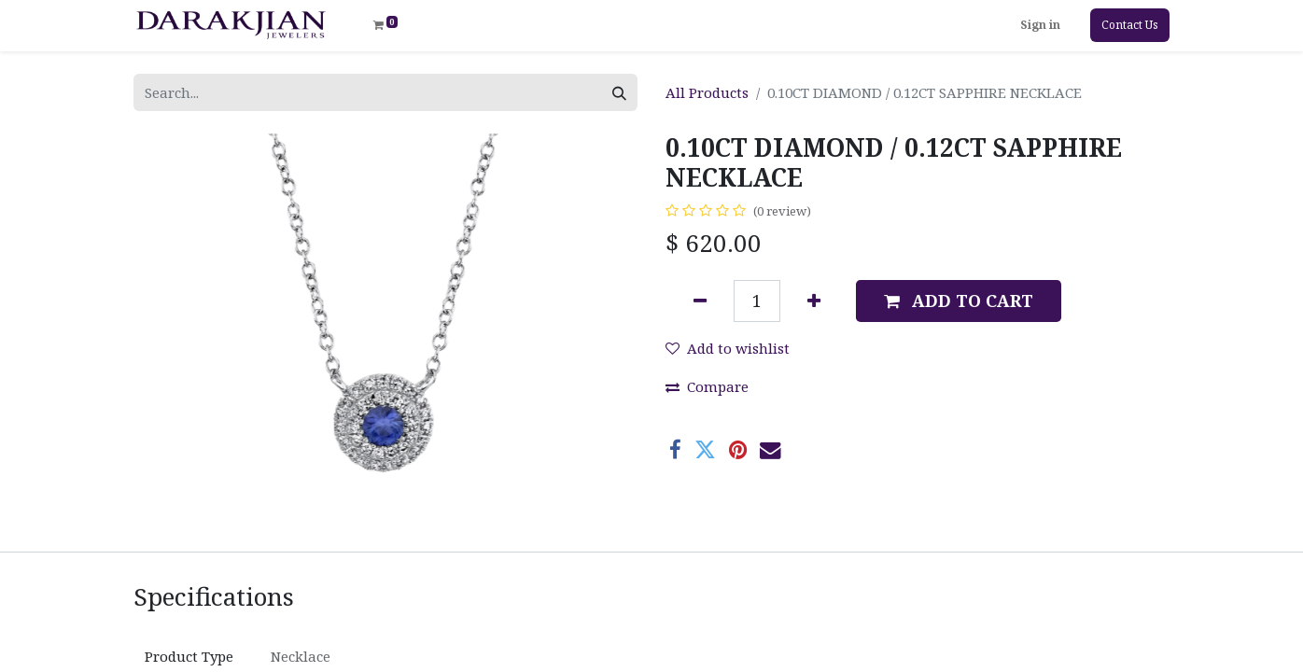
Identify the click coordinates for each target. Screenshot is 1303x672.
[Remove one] (700, 301)
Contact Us (1129, 25)
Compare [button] (707, 386)
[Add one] (813, 301)
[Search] (619, 93)
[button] (958, 301)
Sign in (1040, 25)
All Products (707, 92)
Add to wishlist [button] (728, 348)
